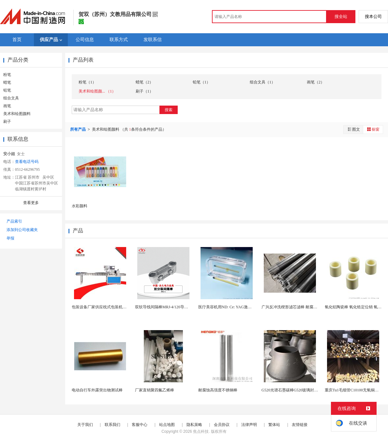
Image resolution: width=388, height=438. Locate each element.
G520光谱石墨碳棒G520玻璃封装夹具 (293, 390)
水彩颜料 (79, 206)
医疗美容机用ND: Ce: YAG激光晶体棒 (230, 307)
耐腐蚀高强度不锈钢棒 (217, 390)
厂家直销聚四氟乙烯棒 (154, 390)
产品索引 (14, 221)
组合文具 (11, 98)
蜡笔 (7, 82)
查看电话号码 (26, 161)
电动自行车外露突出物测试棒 (97, 390)
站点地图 (167, 424)
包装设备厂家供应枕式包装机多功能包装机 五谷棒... (117, 307)
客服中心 (139, 424)
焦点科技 (201, 431)
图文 (353, 129)
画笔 (7, 106)
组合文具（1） (262, 82)
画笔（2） (315, 82)
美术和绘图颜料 (17, 113)
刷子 (7, 121)
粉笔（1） (87, 82)
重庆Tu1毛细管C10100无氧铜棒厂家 (355, 390)
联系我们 (112, 424)
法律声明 (249, 424)
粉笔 (7, 74)
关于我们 (85, 424)
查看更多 (31, 202)
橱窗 (373, 129)
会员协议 (222, 424)
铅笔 (7, 90)
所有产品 (78, 129)
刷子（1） (144, 91)
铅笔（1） (201, 82)
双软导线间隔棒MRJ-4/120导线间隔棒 (167, 307)
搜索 (168, 110)
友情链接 (299, 424)
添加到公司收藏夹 (22, 229)
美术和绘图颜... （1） (97, 91)
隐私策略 (194, 424)
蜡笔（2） (144, 82)
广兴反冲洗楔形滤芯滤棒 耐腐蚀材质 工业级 (299, 307)
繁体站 (274, 424)
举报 (10, 238)
